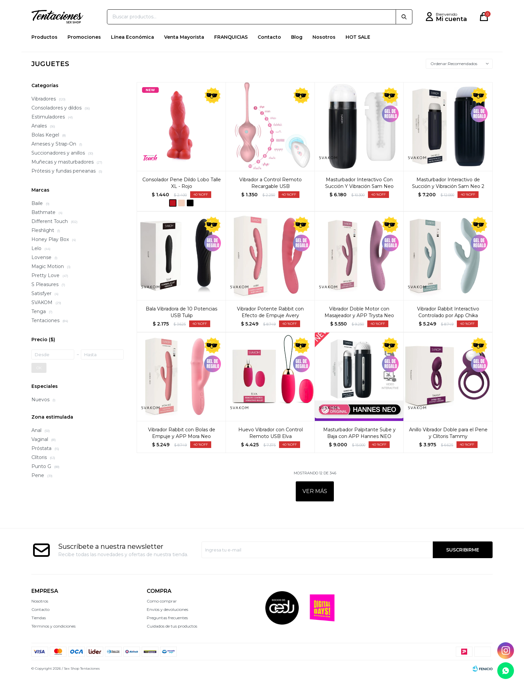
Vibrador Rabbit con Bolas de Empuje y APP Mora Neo (181, 445)
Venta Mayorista (184, 49)
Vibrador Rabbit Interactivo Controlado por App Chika (448, 324)
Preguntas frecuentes (167, 629)
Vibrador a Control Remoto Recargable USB (270, 195)
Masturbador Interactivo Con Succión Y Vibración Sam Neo (359, 195)
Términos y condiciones (53, 638)
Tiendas (38, 629)
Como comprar (162, 613)
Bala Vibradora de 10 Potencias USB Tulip (181, 324)
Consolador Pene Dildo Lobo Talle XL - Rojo (181, 195)
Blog (296, 49)
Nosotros (324, 49)
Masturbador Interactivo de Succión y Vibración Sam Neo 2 (448, 195)
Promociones (84, 49)
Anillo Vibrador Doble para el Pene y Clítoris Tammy (448, 445)
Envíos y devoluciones (167, 621)
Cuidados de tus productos (172, 638)
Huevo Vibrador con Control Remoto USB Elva (270, 445)
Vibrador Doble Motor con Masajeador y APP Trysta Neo (359, 324)
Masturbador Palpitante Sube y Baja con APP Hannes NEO (359, 445)
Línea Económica (132, 49)
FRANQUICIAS (231, 49)
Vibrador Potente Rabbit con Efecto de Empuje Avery (270, 324)
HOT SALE (358, 49)
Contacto (269, 49)
